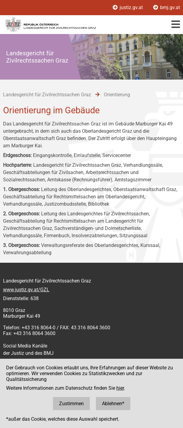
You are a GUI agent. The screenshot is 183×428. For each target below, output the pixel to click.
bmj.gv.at (166, 7)
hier (120, 388)
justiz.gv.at (128, 7)
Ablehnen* (113, 403)
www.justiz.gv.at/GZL (26, 290)
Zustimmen (71, 403)
